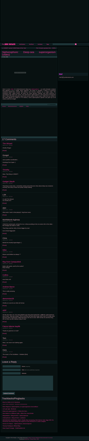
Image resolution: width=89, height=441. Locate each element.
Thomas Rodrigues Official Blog (11, 426)
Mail (30, 370)
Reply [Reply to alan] (4, 215)
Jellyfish (21, 106)
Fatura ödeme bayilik (11, 326)
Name (26, 366)
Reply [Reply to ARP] (4, 321)
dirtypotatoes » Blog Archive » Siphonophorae (15, 415)
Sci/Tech (31, 44)
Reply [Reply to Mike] (4, 257)
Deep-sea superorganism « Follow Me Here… (15, 411)
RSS (38, 439)
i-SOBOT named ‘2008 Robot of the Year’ (14, 48)
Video (27, 106)
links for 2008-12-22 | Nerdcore (11, 402)
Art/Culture (22, 44)
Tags (47, 44)
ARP (4, 310)
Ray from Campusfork (12, 262)
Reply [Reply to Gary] (4, 357)
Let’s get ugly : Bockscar (9, 409)
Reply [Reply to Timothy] (4, 176)
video (12, 89)
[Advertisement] (20, 20)
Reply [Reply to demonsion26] (4, 305)
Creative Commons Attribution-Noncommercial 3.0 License (40, 437)
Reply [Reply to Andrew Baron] (4, 293)
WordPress (27, 439)
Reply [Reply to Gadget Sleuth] (4, 190)
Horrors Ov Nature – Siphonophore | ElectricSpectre (17, 423)
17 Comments (51, 104)
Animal (4, 106)
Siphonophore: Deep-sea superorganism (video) (29, 53)
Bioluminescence (12, 106)
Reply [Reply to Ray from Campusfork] (4, 270)
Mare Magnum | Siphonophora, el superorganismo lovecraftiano (20, 406)
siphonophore (35, 89)
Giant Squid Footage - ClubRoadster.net (14, 428)
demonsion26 (8, 298)
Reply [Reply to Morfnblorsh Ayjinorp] (4, 233)
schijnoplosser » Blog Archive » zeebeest (14, 417)
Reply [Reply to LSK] (4, 203)
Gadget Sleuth (9, 181)
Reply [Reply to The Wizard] (4, 150)
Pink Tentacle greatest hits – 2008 (45, 48)
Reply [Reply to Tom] (4, 345)
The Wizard (7, 143)
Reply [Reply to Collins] (4, 282)
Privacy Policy (33, 439)
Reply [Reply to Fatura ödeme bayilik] (4, 333)
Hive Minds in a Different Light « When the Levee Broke (18, 413)
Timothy (6, 170)
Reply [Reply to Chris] (4, 245)
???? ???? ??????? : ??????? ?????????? (15, 404)
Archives (40, 44)
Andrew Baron (8, 287)
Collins (5, 275)
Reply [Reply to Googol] (4, 165)
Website (24, 373)
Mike (5, 250)
